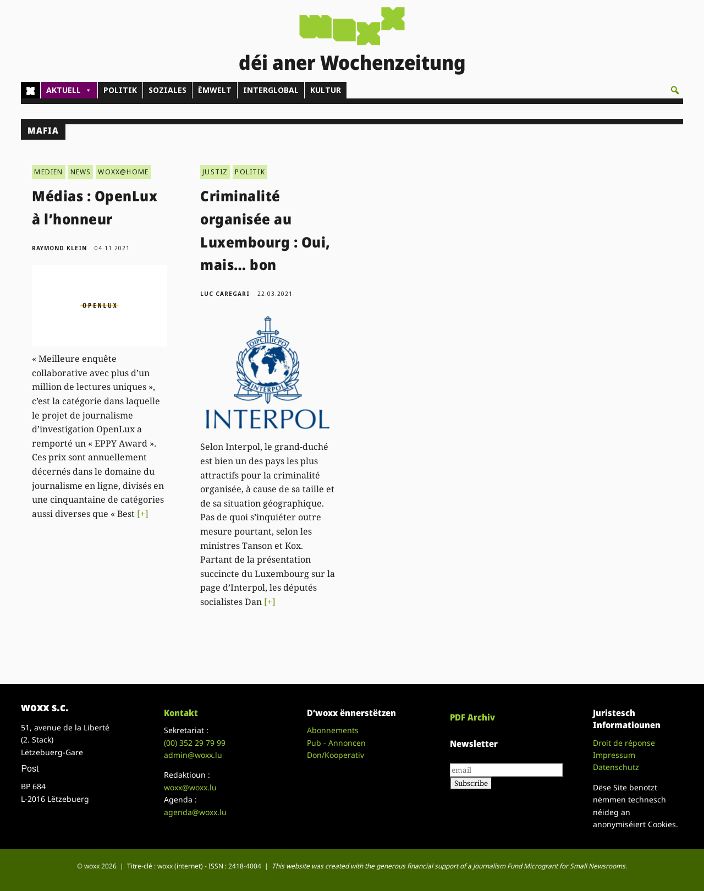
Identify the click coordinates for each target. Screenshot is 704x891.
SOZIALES (167, 90)
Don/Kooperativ (335, 755)
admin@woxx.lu (193, 755)
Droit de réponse (624, 743)
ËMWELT (215, 90)
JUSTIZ (215, 172)
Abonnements (333, 730)
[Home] (30, 90)
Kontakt (181, 713)
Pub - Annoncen (336, 743)
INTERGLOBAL (271, 90)
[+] (142, 514)
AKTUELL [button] (69, 90)
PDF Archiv (472, 717)
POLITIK (120, 90)
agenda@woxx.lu (195, 812)
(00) (195, 743)
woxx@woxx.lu (190, 787)
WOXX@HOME (123, 172)
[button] (675, 90)
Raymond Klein (59, 248)
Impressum (614, 755)
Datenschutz (616, 767)
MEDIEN (48, 172)
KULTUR (325, 90)
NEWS (80, 172)
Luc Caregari (225, 294)
